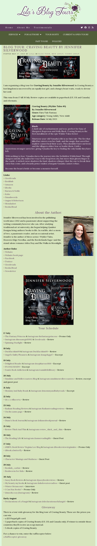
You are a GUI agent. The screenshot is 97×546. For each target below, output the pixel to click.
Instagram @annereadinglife (37, 438)
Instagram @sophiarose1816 (37, 363)
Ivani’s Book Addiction (15, 370)
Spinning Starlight (13, 342)
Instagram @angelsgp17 (41, 354)
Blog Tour (44, 54)
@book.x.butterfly (13, 450)
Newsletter (10, 271)
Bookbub (9, 181)
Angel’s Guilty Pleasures (16, 354)
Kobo (7, 194)
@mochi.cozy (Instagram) (17, 492)
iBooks (8, 187)
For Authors (32, 34)
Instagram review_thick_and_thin (45, 429)
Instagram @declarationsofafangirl (48, 501)
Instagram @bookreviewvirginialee (59, 447)
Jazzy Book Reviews (14, 480)
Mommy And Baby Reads (16, 391)
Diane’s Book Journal (15, 420)
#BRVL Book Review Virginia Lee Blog (23, 447)
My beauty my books (14, 483)
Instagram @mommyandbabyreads (48, 391)
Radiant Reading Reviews (17, 408)
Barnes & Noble (12, 191)
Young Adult (72, 54)
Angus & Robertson (14, 200)
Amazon (9, 184)
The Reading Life (13, 438)
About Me (23, 27)
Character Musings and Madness (21, 459)
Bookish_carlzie (12, 468)
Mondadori (10, 203)
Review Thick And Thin (15, 429)
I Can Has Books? (13, 489)
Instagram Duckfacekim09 (35, 351)
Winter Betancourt (14, 486)
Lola (31, 54)
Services (14, 34)
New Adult (58, 54)
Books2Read (11, 207)
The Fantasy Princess (15, 336)
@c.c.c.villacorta (12, 399)
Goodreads (10, 178)
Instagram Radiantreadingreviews (47, 408)
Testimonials (43, 27)
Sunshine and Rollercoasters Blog (21, 378)
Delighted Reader (13, 363)
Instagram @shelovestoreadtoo (42, 483)
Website (9, 252)
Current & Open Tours (75, 34)
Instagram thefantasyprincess (42, 336)
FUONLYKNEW (12, 367)
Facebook (9, 258)
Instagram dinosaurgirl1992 (18, 339)
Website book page (14, 255)
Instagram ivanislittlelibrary (41, 370)
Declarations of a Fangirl (17, 501)
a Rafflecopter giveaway (15, 537)
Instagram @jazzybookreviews (40, 480)
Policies (57, 41)
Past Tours (42, 41)
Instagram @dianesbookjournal (42, 420)
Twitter (8, 261)
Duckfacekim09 (12, 351)
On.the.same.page (13, 411)
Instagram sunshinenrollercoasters (57, 378)
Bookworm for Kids (14, 471)
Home (9, 27)
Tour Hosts (52, 34)
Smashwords (11, 197)
